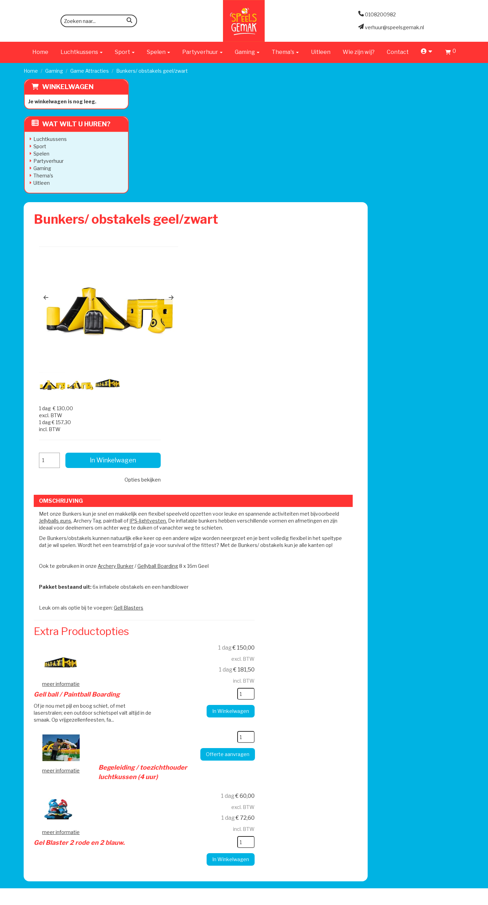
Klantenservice (309, 691)
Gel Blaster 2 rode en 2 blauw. (242, 567)
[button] (157, 177)
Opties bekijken (425, 182)
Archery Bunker (227, 351)
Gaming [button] (247, 52)
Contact (398, 52)
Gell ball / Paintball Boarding (240, 436)
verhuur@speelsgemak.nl (78, 743)
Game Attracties (89, 71)
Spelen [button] (158, 52)
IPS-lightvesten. (289, 299)
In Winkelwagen (411, 162)
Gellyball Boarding (269, 351)
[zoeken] (129, 21)
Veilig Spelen (225, 712)
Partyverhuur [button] (202, 52)
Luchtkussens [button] (82, 52)
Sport (39, 146)
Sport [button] (125, 52)
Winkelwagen (67, 87)
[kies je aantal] (333, 479)
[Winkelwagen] (450, 53)
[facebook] (445, 899)
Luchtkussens (49, 139)
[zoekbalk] (99, 21)
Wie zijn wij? (359, 52)
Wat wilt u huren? (70, 124)
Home (40, 52)
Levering (220, 691)
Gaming (54, 71)
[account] (427, 52)
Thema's (43, 175)
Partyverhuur (48, 161)
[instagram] (458, 899)
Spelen (41, 154)
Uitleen (320, 52)
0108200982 (64, 726)
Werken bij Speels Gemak (161, 698)
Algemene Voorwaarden (320, 705)
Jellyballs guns (196, 299)
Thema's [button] (285, 52)
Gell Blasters (240, 393)
